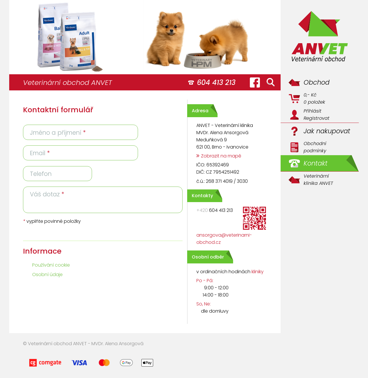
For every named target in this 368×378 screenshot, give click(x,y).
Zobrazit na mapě (221, 156)
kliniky (258, 271)
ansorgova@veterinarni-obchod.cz (224, 239)
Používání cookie (51, 265)
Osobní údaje (47, 274)
